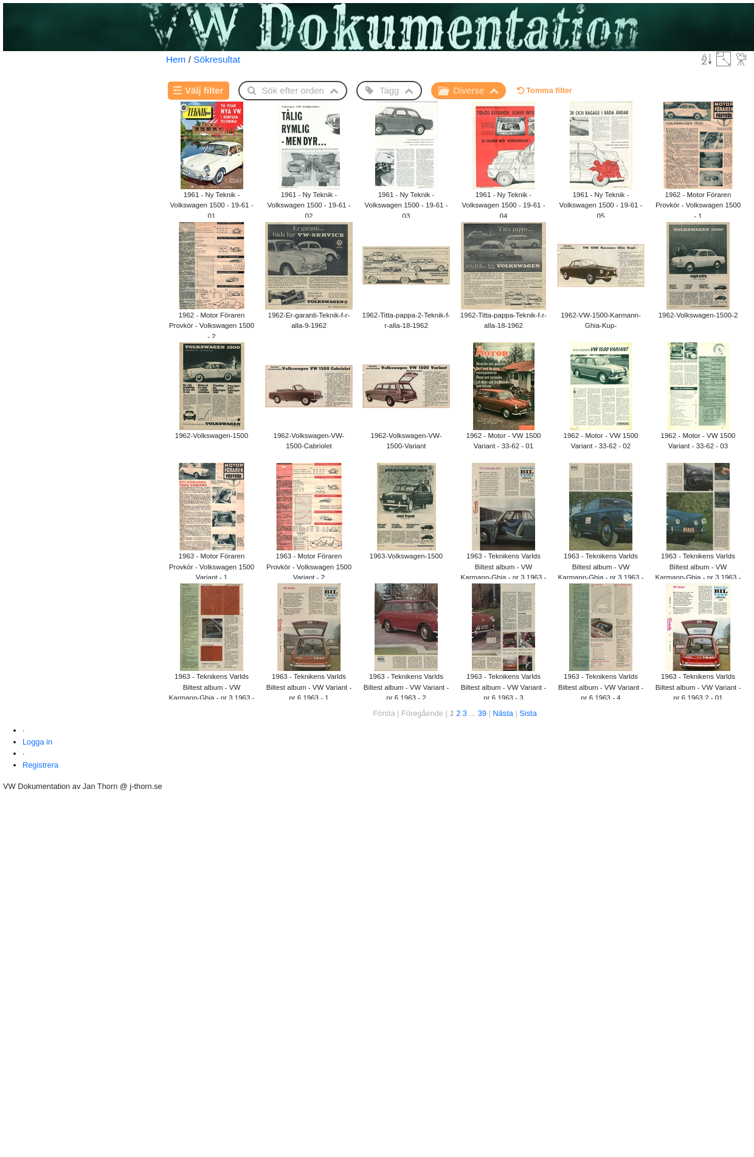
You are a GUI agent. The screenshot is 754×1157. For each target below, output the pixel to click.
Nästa (503, 713)
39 (482, 713)
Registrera (40, 765)
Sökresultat (216, 59)
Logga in (37, 741)
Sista (527, 713)
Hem (175, 59)
